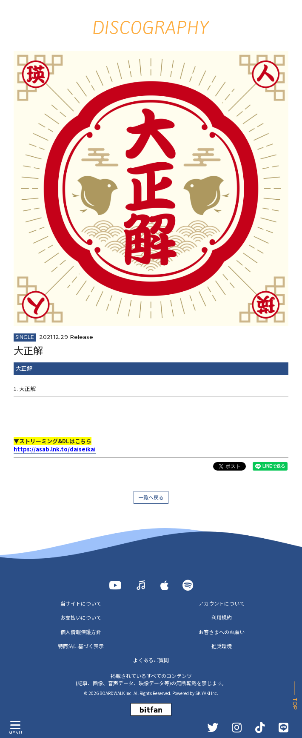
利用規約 (221, 617)
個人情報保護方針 (80, 631)
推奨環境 (221, 645)
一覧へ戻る (151, 497)
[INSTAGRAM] (237, 727)
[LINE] (283, 727)
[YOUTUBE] (115, 585)
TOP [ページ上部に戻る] (295, 704)
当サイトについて (80, 603)
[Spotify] (187, 585)
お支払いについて (80, 617)
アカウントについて (222, 603)
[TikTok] (260, 727)
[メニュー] (15, 725)
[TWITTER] (212, 727)
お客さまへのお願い (222, 631)
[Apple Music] (164, 585)
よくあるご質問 (151, 659)
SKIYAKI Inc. (206, 693)
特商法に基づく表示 (81, 645)
